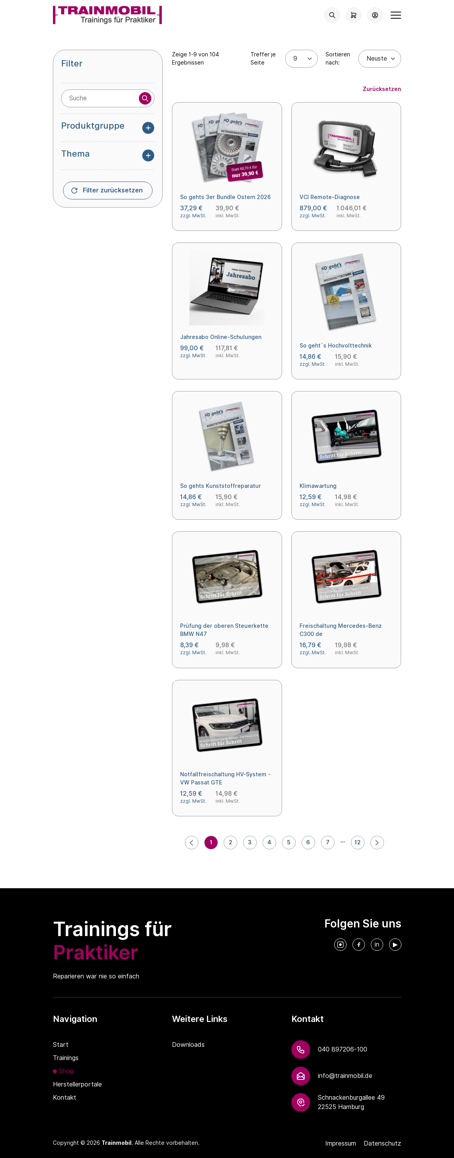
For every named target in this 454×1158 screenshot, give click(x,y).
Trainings (66, 1058)
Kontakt (64, 1097)
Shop (66, 1071)
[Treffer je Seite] (301, 59)
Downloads (188, 1044)
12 (357, 842)
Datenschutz (382, 1143)
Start (60, 1044)
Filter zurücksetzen (113, 190)
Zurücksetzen (382, 89)
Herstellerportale (77, 1084)
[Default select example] (379, 59)
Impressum (340, 1143)
